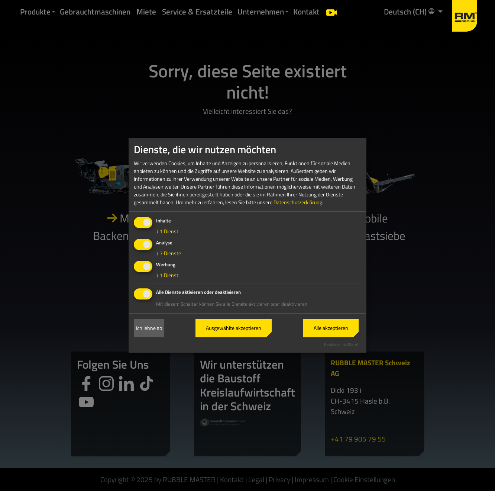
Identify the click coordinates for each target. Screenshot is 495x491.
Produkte (35, 11)
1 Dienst (167, 231)
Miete (146, 11)
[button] (53, 11)
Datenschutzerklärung (298, 202)
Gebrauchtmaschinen (95, 11)
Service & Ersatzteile (197, 11)
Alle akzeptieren (331, 328)
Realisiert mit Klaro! (341, 344)
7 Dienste (168, 253)
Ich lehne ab (149, 328)
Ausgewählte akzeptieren (233, 328)
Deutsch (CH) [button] (410, 11)
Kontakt (306, 11)
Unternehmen (260, 11)
